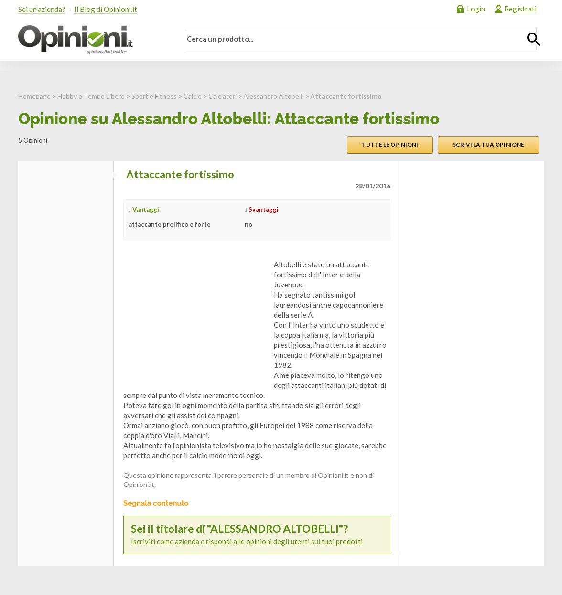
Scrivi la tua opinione (488, 144)
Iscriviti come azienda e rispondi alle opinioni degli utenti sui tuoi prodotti (257, 534)
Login (476, 8)
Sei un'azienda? (41, 9)
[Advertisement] (195, 319)
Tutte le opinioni (390, 144)
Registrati (520, 8)
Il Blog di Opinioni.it (105, 9)
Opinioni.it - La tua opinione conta (92, 39)
